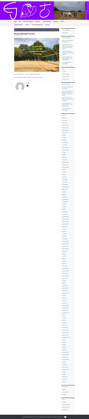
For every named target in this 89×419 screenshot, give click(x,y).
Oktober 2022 (65, 184)
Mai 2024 (64, 154)
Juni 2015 (64, 342)
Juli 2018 (64, 280)
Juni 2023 (64, 172)
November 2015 (65, 332)
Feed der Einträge (65, 74)
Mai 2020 (64, 231)
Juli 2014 (64, 362)
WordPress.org (65, 79)
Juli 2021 (64, 204)
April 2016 (64, 322)
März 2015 (64, 349)
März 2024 (64, 157)
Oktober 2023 (65, 164)
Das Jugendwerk (65, 392)
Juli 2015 (64, 339)
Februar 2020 (64, 238)
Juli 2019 (64, 253)
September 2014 (65, 359)
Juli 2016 (64, 315)
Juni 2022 (64, 191)
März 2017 (64, 300)
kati (16, 35)
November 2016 (65, 307)
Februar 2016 (64, 327)
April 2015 (64, 347)
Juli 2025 (64, 135)
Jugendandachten (18, 24)
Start (15, 21)
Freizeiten (38, 21)
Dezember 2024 (65, 147)
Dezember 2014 (65, 352)
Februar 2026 (64, 120)
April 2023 (64, 177)
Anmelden (64, 71)
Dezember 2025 (65, 125)
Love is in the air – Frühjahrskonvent (49, 29)
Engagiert (56, 21)
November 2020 (65, 219)
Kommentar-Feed (65, 76)
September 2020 (65, 223)
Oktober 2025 (65, 127)
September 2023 (65, 167)
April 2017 (64, 297)
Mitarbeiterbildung (28, 21)
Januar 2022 (64, 196)
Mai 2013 (64, 374)
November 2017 (65, 288)
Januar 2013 (64, 379)
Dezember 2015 (65, 330)
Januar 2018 (64, 285)
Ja (65, 416)
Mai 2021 (64, 209)
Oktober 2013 (65, 367)
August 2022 (64, 189)
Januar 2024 (64, 159)
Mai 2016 (64, 320)
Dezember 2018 (65, 268)
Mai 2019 (64, 258)
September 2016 (65, 312)
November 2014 (65, 354)
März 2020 (64, 236)
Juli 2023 (64, 169)
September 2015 (65, 337)
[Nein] (87, 417)
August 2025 (64, 132)
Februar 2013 (64, 376)
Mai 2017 (64, 295)
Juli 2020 (64, 228)
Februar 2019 (64, 265)
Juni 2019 (64, 256)
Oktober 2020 (65, 221)
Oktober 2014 (65, 357)
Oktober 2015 (65, 334)
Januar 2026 (64, 122)
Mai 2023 (64, 174)
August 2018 (64, 278)
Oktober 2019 (65, 246)
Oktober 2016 (65, 310)
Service (27, 24)
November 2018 (65, 270)
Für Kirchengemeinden (37, 24)
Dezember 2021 (65, 199)
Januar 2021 (64, 214)
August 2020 (64, 226)
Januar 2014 (64, 364)
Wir (20, 21)
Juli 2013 (64, 371)
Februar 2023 (64, 179)
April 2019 (64, 260)
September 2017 (65, 293)
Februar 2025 (64, 142)
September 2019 (65, 248)
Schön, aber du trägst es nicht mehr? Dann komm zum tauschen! (68, 53)
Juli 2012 (64, 381)
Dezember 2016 (65, 305)
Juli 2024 (64, 152)
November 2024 (65, 150)
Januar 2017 (64, 302)
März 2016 (64, 325)
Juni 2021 (64, 206)
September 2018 (65, 275)
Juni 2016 (64, 317)
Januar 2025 (64, 145)
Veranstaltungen (47, 21)
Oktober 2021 (65, 201)
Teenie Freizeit (19, 29)
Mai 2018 (64, 283)
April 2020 (64, 233)
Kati (24, 77)
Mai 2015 (64, 344)
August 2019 (64, 251)
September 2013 (65, 369)
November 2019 (65, 243)
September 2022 (65, 186)
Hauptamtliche (65, 32)
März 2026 (64, 117)
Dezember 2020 (65, 216)
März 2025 (64, 140)
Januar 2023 (64, 182)
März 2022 (64, 194)
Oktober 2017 (65, 290)
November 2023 (65, 162)
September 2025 (65, 130)
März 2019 (64, 263)
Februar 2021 (64, 211)
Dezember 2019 (65, 241)
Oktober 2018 (65, 273)
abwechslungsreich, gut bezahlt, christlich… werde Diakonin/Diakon (67, 58)
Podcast (47, 24)
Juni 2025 (64, 137)
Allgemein (21, 35)
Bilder (62, 21)
